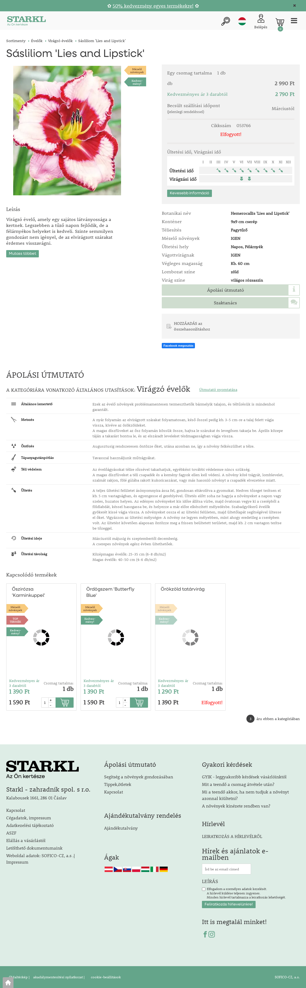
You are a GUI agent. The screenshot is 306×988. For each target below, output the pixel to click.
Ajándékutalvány (121, 828)
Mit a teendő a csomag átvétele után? (238, 784)
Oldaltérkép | (19, 977)
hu (242, 21)
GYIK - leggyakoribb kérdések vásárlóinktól (244, 776)
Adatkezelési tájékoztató (30, 825)
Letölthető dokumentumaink (34, 848)
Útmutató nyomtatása (218, 389)
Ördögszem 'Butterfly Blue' (110, 592)
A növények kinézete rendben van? (236, 806)
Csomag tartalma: (59, 683)
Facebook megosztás (178, 345)
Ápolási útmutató (225, 290)
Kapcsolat (15, 810)
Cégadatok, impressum (28, 817)
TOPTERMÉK (15, 620)
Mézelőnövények (137, 70)
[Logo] (26, 22)
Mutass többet (22, 253)
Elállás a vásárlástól (26, 840)
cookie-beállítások (105, 977)
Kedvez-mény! (137, 82)
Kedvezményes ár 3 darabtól (24, 683)
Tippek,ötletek (117, 784)
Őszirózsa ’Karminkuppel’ (28, 592)
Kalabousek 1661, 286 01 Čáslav (36, 797)
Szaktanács (225, 303)
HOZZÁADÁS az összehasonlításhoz (192, 326)
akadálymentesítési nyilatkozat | (58, 977)
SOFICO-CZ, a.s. (287, 977)
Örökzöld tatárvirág (183, 589)
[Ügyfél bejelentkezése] (260, 22)
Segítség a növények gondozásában (138, 776)
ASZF (11, 833)
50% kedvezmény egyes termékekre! (153, 6)
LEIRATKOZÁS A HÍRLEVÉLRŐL (232, 836)
